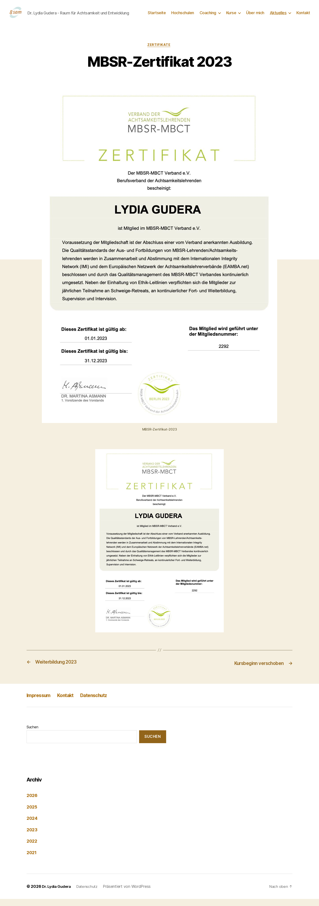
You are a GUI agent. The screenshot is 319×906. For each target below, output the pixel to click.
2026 (32, 802)
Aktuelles (278, 16)
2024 (32, 825)
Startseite (157, 16)
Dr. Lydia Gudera (58, 893)
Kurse (231, 16)
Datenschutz (103, 702)
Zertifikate (159, 52)
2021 (32, 859)
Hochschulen (182, 16)
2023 (32, 837)
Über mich (255, 16)
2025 (32, 814)
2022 (32, 848)
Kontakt (303, 16)
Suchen (32, 734)
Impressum (40, 702)
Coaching (208, 16)
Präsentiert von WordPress (131, 893)
